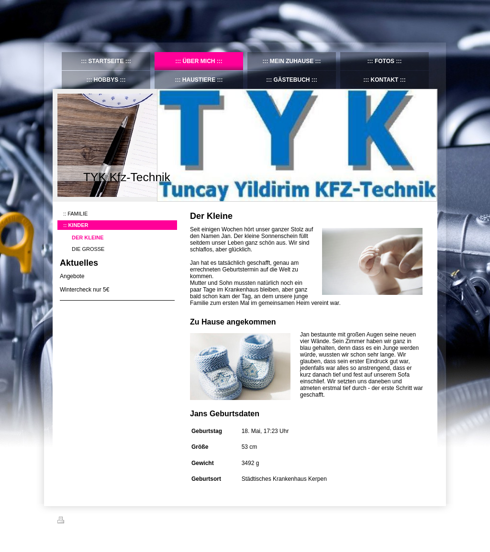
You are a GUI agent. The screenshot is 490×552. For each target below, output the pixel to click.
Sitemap (112, 521)
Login (426, 520)
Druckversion (78, 521)
